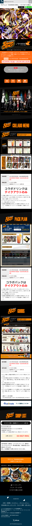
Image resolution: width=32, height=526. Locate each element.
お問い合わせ (28, 505)
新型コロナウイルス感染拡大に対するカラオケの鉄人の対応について (16, 70)
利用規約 (9, 503)
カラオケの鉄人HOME (16, 490)
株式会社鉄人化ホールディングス (8, 505)
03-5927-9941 (23, 435)
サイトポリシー (15, 503)
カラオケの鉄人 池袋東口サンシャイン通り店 (16, 423)
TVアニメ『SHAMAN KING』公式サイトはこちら (16, 460)
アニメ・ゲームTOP (16, 487)
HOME (4, 503)
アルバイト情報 (20, 505)
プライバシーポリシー (24, 503)
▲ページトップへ (16, 485)
